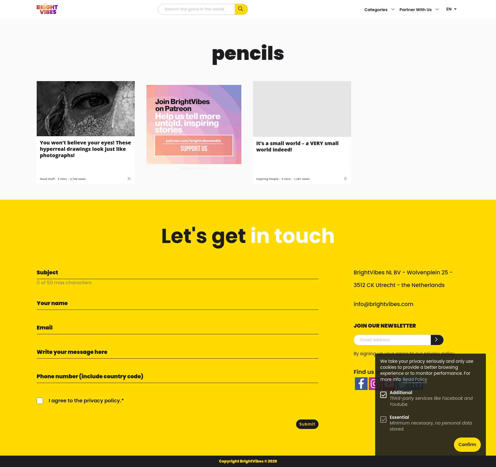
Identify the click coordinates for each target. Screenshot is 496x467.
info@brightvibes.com (383, 304)
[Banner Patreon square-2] (193, 124)
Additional (401, 393)
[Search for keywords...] (241, 9)
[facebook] (361, 383)
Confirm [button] (467, 445)
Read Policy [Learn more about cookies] (415, 379)
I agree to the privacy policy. (85, 400)
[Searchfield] (196, 9)
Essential (399, 417)
